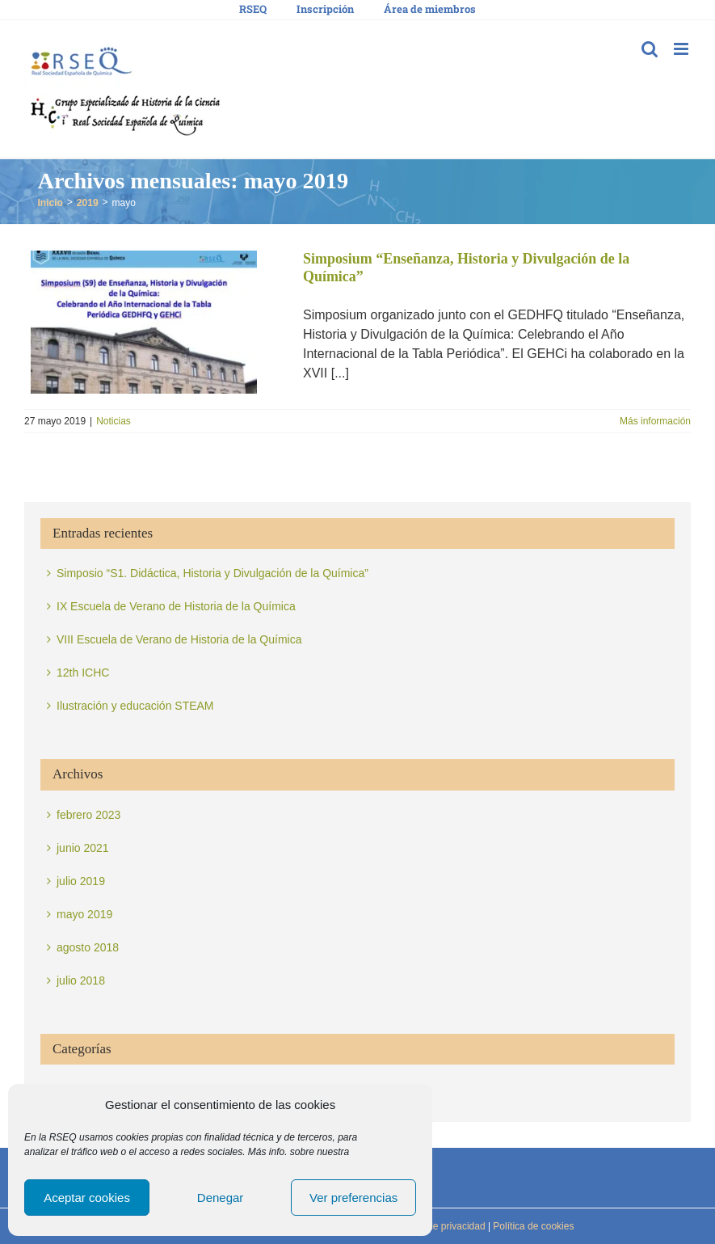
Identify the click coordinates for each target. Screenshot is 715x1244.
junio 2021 (83, 847)
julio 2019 (81, 881)
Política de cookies (532, 1226)
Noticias (113, 421)
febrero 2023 (88, 814)
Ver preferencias (353, 1197)
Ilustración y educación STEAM (135, 705)
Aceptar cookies (87, 1197)
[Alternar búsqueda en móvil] (649, 48)
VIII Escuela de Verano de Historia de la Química (179, 639)
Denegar (220, 1197)
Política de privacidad (437, 1226)
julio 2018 (81, 980)
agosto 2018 (88, 947)
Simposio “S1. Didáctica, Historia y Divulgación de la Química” (212, 573)
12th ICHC (83, 672)
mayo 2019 (84, 914)
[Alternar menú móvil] (682, 48)
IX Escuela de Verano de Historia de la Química (176, 606)
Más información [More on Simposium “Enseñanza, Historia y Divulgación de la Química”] (655, 421)
